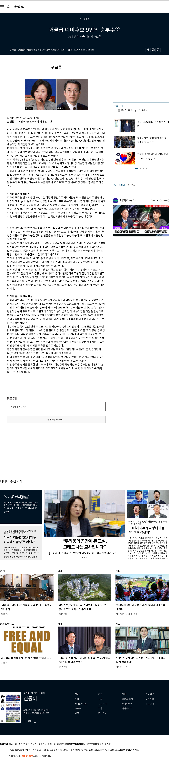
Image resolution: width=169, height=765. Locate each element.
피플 (100, 708)
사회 (77, 699)
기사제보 (149, 694)
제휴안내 (42, 744)
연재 (124, 694)
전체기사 (102, 713)
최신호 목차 (127, 699)
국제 (100, 699)
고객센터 (52, 744)
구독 (143, 110)
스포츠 (78, 708)
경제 (100, 694)
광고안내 (149, 703)
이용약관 (61, 744)
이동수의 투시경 (125, 110)
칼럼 (77, 713)
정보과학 (102, 703)
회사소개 (13, 744)
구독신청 (149, 699)
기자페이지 (127, 708)
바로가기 (156, 200)
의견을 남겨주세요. (18, 406)
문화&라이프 (81, 703)
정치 (77, 694)
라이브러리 (127, 703)
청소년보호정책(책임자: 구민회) (97, 744)
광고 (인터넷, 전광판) (27, 744)
